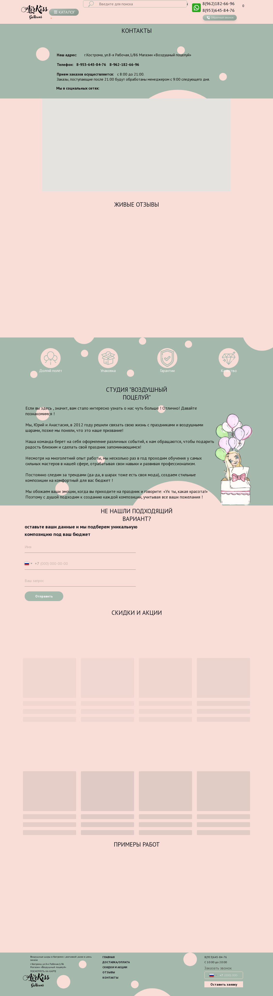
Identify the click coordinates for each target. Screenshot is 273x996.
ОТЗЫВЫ (108, 972)
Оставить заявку (223, 984)
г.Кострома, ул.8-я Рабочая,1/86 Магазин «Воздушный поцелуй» (137, 54)
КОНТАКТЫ (110, 977)
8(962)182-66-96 (218, 3)
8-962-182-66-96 (124, 64)
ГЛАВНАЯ (108, 957)
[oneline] (80, 581)
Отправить (44, 596)
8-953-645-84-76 (91, 64)
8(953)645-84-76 (218, 10)
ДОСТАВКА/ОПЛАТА (116, 962)
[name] (80, 547)
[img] (196, 7)
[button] (220, 19)
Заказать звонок (218, 968)
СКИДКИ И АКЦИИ (114, 967)
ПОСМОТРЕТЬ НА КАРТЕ (43, 971)
